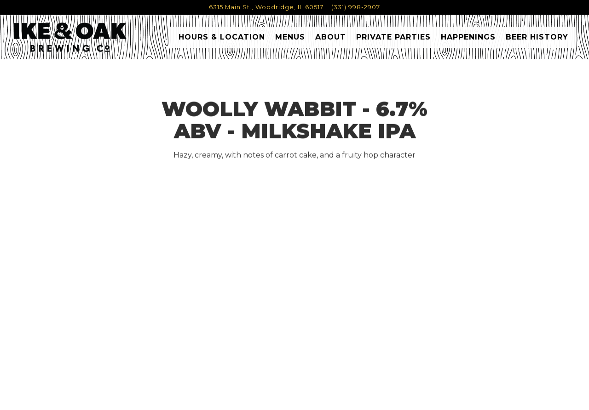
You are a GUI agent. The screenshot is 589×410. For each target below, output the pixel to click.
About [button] (330, 37)
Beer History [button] (537, 37)
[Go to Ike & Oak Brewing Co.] (266, 7)
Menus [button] (290, 37)
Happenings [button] (468, 37)
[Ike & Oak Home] (70, 36)
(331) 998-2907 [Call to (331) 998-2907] (355, 7)
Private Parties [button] (393, 37)
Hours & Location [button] (222, 37)
